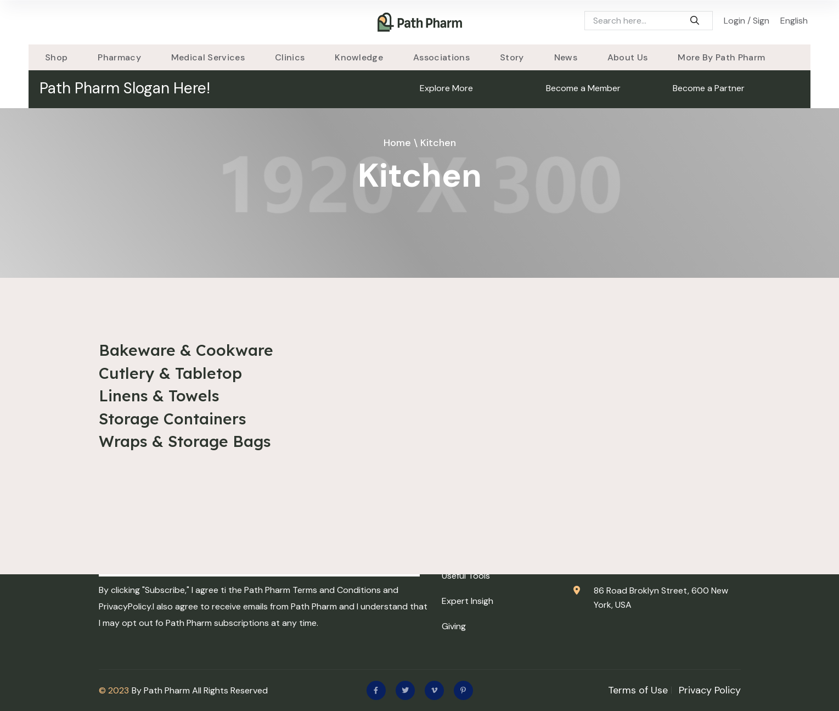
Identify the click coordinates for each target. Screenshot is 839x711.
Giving (454, 626)
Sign (761, 20)
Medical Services (208, 57)
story (512, 57)
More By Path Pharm (721, 57)
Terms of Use (638, 690)
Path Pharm (167, 690)
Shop (56, 57)
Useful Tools (466, 575)
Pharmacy (119, 57)
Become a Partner (709, 88)
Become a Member (583, 88)
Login (734, 20)
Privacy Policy (710, 690)
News (565, 57)
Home (397, 142)
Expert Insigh (467, 601)
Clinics (290, 57)
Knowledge (359, 57)
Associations (441, 57)
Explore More (446, 88)
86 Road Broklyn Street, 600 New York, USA (661, 598)
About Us (627, 57)
